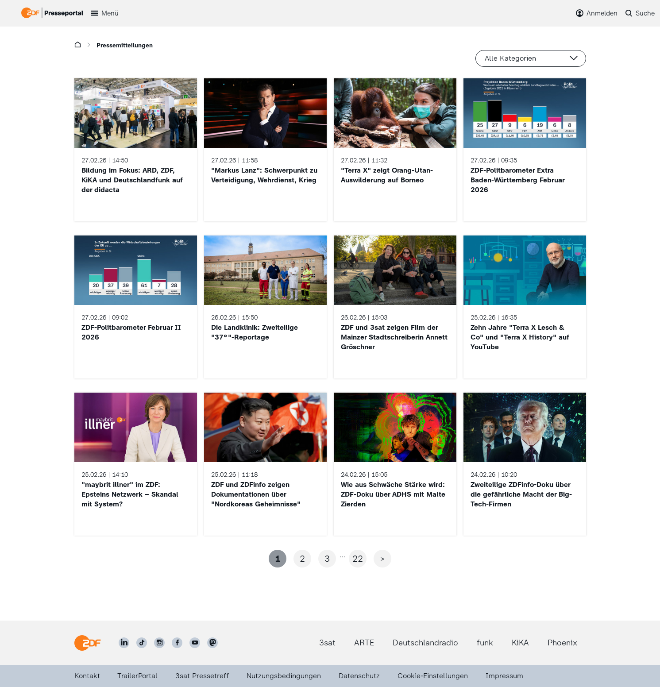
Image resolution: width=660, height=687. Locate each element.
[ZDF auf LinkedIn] (124, 642)
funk (485, 643)
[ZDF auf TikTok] (141, 642)
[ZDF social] (212, 642)
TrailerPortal (137, 676)
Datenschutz (359, 676)
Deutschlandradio (425, 643)
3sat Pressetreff (202, 676)
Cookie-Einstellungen (433, 676)
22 (357, 558)
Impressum (504, 676)
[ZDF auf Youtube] (194, 642)
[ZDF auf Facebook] (177, 642)
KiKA (520, 643)
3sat (327, 643)
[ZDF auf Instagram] (159, 642)
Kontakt (87, 676)
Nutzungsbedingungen (284, 676)
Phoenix (562, 643)
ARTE (364, 643)
